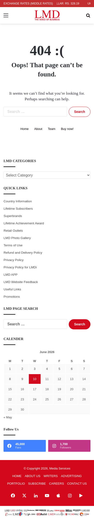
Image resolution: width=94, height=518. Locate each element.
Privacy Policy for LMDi (20, 267)
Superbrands (13, 216)
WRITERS (51, 476)
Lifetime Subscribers (18, 208)
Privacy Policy (14, 260)
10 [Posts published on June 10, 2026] (34, 379)
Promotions (12, 296)
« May (8, 417)
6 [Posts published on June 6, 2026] (72, 369)
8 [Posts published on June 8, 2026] (10, 379)
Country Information (18, 201)
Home (25, 129)
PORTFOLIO (16, 483)
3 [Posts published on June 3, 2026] (34, 369)
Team (52, 129)
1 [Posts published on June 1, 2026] (10, 369)
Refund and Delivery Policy (23, 252)
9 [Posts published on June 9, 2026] (22, 379)
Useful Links (12, 289)
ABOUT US (32, 476)
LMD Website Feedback (21, 282)
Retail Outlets (13, 230)
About (38, 129)
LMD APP (10, 274)
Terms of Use (13, 245)
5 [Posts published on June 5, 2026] (59, 369)
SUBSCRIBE (37, 483)
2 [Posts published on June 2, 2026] (22, 369)
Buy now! (67, 129)
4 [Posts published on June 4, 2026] (47, 369)
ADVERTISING (71, 476)
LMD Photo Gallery (17, 238)
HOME (16, 476)
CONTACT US (77, 483)
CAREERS (56, 483)
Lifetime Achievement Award (24, 223)
